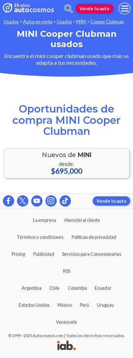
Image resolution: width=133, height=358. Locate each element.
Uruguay (105, 305)
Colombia (77, 288)
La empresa (44, 220)
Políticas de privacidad (94, 237)
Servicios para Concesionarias (91, 254)
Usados (11, 21)
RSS (66, 271)
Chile (54, 288)
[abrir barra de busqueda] (68, 9)
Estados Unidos (34, 305)
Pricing (18, 254)
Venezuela (66, 322)
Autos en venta (37, 21)
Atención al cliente (82, 220)
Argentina (31, 288)
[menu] (124, 8)
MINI (81, 21)
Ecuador (103, 288)
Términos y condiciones (40, 237)
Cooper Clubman (107, 21)
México (64, 305)
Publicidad (43, 254)
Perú (84, 305)
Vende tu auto (94, 8)
